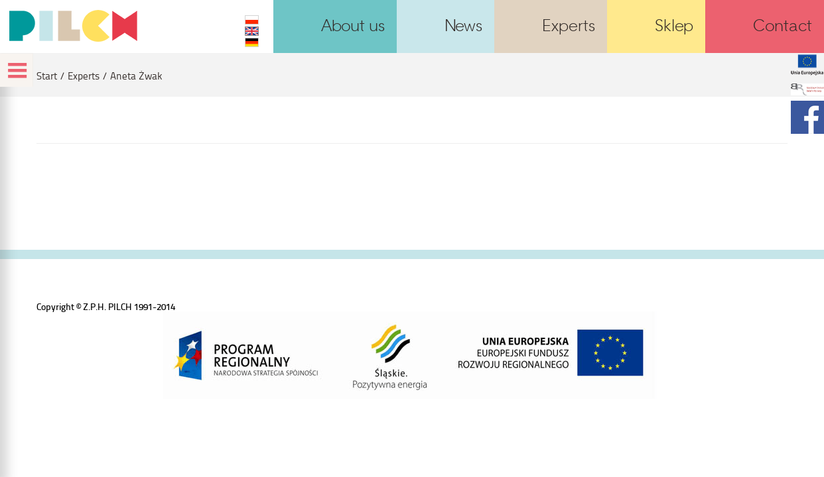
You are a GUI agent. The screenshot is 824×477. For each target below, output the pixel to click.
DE (251, 42)
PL (251, 20)
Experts (84, 76)
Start (46, 76)
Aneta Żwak (136, 76)
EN (251, 31)
